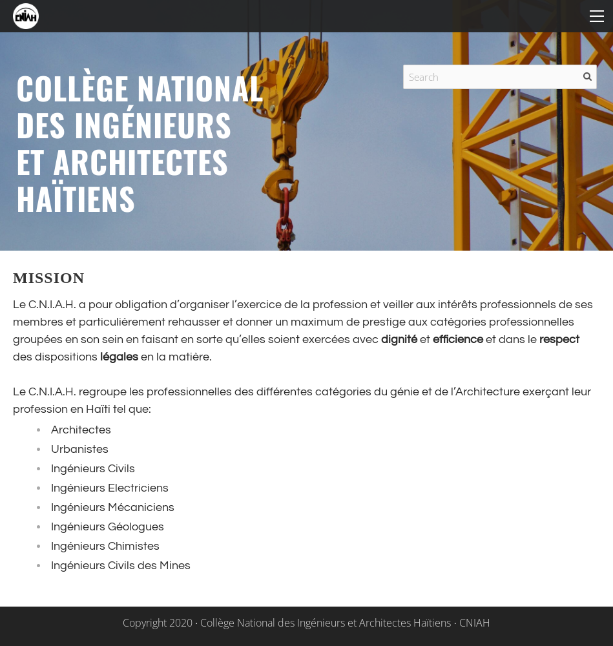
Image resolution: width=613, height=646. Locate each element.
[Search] (500, 77)
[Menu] (597, 16)
